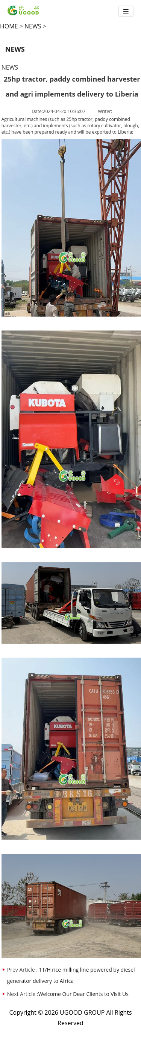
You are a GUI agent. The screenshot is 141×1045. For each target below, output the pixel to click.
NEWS (32, 26)
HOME (9, 26)
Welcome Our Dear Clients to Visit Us (83, 993)
